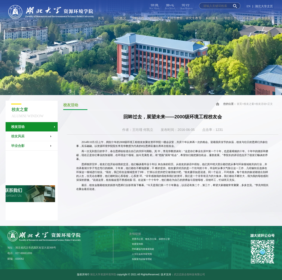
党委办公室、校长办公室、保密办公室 (151, 239)
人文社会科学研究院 (142, 254)
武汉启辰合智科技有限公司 (189, 274)
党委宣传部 (137, 244)
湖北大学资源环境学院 (103, 274)
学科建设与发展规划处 (143, 249)
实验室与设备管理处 (142, 259)
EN (248, 6)
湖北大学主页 (264, 6)
